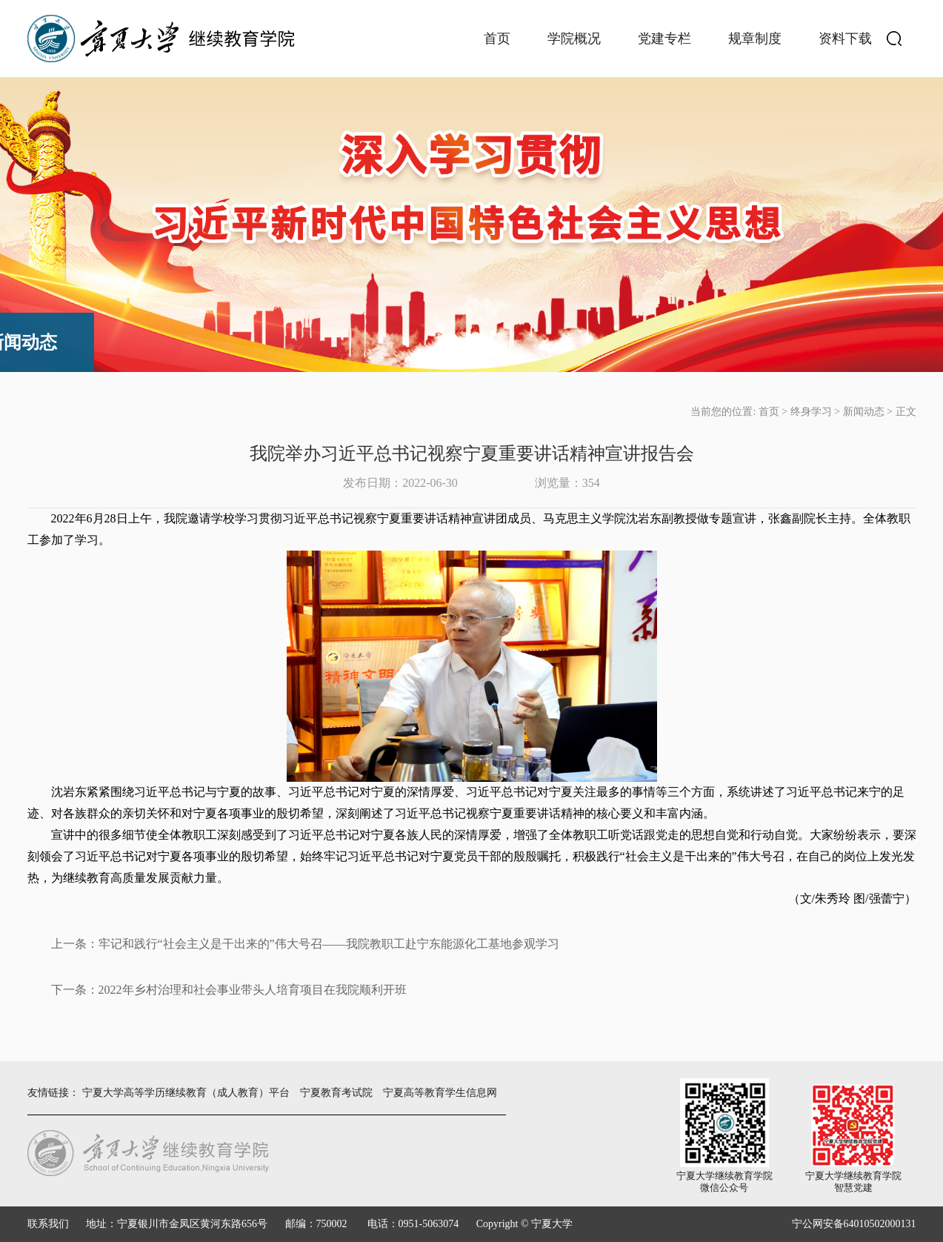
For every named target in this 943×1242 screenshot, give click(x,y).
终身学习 (811, 411)
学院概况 (574, 38)
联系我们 (48, 1223)
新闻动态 (863, 411)
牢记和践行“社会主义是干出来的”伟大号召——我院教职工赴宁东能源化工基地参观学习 (329, 943)
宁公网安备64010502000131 (854, 1223)
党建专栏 (664, 38)
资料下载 (845, 38)
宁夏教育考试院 (336, 1092)
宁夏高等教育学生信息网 (440, 1092)
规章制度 (755, 38)
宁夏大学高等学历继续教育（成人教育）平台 (186, 1092)
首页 (497, 38)
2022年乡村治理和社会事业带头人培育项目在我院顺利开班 (253, 989)
